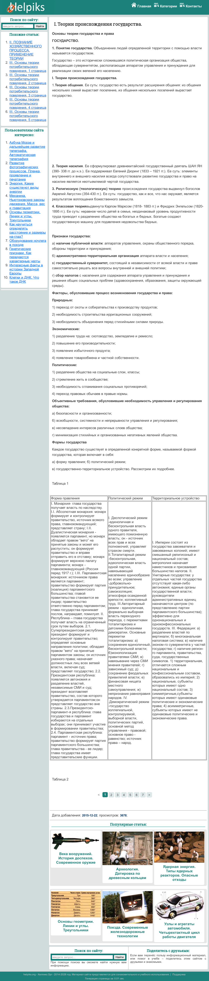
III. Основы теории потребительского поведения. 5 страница (27, 116)
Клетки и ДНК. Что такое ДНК (24, 280)
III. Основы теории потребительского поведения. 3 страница (27, 91)
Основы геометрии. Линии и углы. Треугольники (24, 216)
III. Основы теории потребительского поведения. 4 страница (27, 104)
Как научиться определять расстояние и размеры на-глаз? (27, 230)
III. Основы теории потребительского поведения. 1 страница (27, 67)
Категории (168, 6)
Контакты (194, 6)
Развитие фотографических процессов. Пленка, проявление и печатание (25, 171)
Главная (144, 6)
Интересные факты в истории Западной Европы (26, 269)
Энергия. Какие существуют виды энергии (24, 188)
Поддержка (179, 974)
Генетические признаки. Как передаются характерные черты (24, 255)
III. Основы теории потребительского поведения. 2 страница (27, 79)
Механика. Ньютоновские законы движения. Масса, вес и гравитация (27, 202)
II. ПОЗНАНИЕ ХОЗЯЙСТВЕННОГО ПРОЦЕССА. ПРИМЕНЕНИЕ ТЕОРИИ (25, 50)
